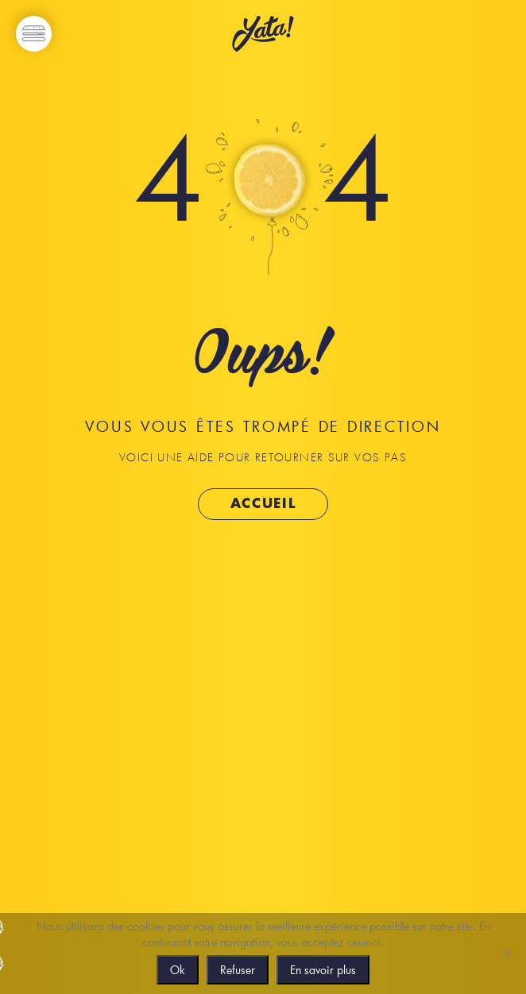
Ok (177, 969)
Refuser (237, 969)
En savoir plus (323, 969)
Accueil (263, 503)
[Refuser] (506, 953)
